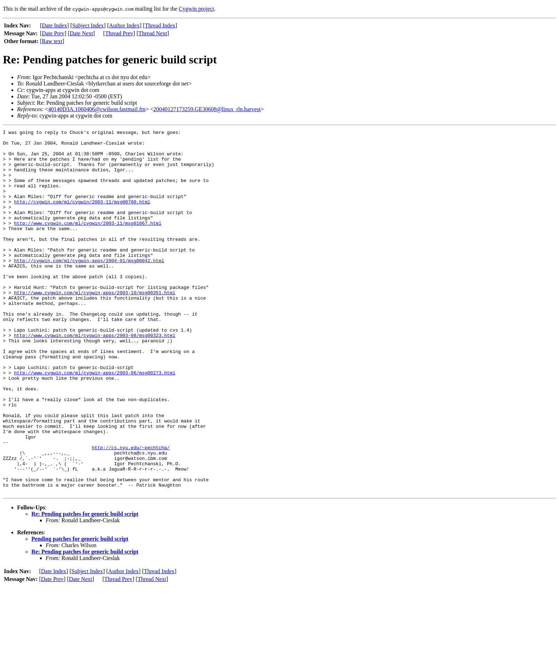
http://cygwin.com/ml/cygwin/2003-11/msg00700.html (82, 216)
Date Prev (53, 33)
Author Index (124, 25)
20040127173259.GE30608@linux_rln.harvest (207, 109)
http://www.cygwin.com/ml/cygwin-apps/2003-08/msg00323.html (94, 377)
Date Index (54, 25)
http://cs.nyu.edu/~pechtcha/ (131, 511)
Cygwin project (196, 9)
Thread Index (160, 25)
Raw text (52, 41)
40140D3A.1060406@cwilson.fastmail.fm (96, 109)
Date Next (81, 33)
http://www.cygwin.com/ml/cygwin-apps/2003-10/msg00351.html (94, 325)
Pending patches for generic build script (79, 611)
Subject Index (88, 25)
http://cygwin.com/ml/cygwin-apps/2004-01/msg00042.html (89, 287)
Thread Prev (119, 33)
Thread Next (152, 33)
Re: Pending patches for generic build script (84, 586)
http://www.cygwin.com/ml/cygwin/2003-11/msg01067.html (87, 242)
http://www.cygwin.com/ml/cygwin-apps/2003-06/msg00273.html (94, 422)
